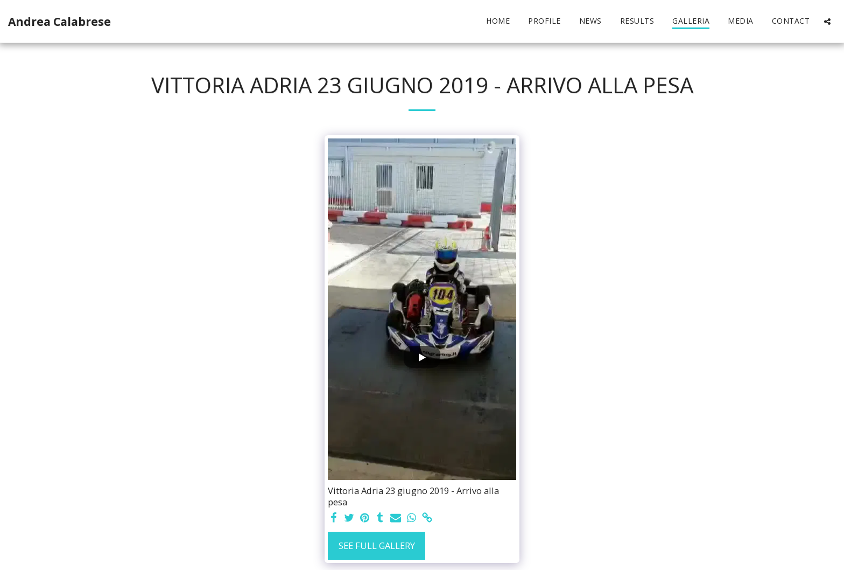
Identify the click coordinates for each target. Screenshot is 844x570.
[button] (827, 21)
